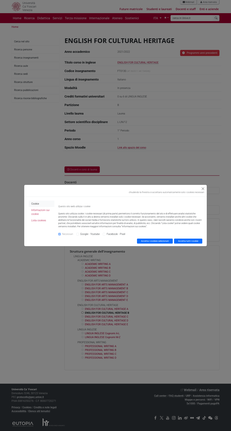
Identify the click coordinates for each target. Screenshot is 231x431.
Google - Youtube (90, 234)
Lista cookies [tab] (38, 220)
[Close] (202, 188)
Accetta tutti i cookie (188, 241)
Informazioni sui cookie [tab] (40, 212)
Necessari (67, 234)
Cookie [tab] (35, 203)
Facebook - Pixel (116, 234)
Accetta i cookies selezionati (155, 241)
